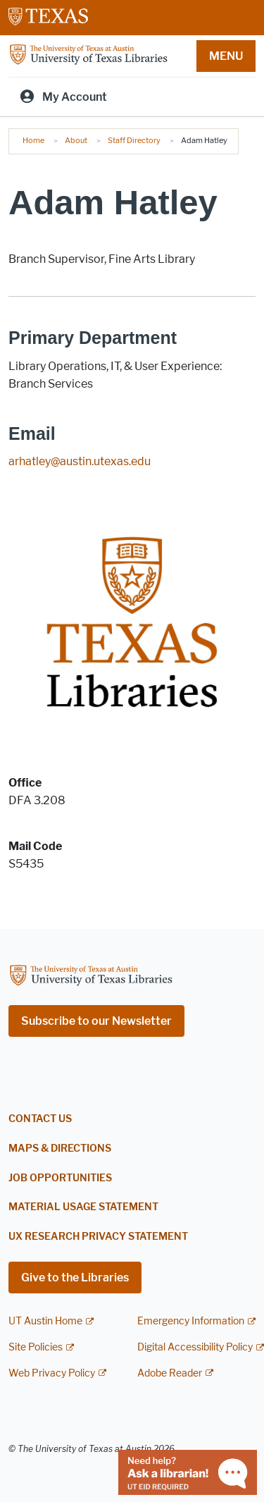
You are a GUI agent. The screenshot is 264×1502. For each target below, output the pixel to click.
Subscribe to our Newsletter (96, 1021)
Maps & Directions (59, 1149)
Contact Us (40, 1119)
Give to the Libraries (75, 1277)
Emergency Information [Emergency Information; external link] (190, 1321)
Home (33, 140)
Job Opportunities (60, 1178)
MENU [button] (226, 56)
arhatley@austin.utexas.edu (79, 461)
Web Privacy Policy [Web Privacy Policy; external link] (51, 1373)
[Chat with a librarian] (187, 1471)
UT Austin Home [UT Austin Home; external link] (45, 1321)
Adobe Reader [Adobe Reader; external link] (169, 1373)
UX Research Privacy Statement (98, 1237)
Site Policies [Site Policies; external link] (35, 1347)
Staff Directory (134, 140)
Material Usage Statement (83, 1207)
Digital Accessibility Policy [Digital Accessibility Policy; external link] (195, 1347)
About (76, 140)
